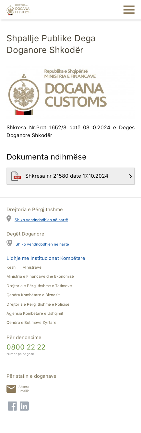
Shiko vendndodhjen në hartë (41, 220)
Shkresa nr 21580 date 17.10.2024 (67, 176)
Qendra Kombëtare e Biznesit (33, 295)
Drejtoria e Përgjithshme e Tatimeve (39, 286)
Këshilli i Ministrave (23, 267)
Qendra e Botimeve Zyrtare (31, 322)
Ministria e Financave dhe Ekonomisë (40, 276)
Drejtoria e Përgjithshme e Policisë (37, 304)
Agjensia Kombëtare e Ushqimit (34, 313)
